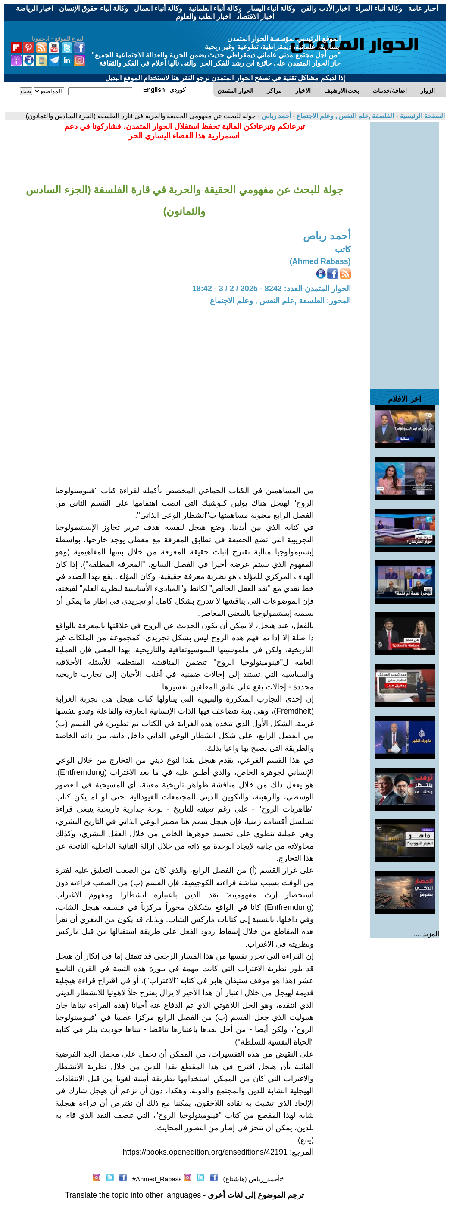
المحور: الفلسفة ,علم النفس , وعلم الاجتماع (280, 300)
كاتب (343, 249)
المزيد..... (426, 934)
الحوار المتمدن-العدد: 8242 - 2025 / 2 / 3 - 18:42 (271, 288)
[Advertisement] (404, 251)
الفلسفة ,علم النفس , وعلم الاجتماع (344, 116)
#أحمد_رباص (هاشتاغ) (253, 1179)
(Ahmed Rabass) (320, 261)
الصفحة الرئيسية (421, 116)
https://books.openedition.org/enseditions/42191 (205, 1152)
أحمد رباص (275, 116)
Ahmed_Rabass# (157, 1179)
